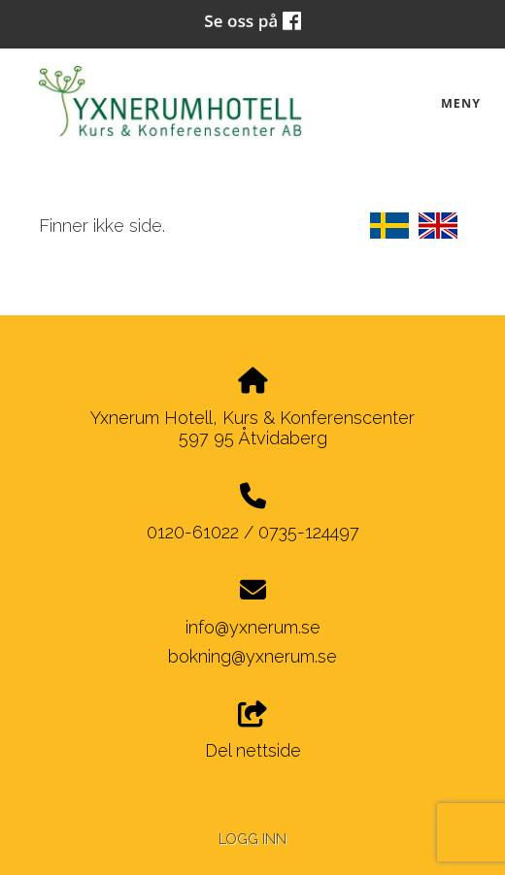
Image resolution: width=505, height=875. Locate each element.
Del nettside (253, 731)
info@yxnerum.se (252, 627)
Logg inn (252, 838)
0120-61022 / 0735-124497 (253, 532)
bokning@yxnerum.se (252, 656)
